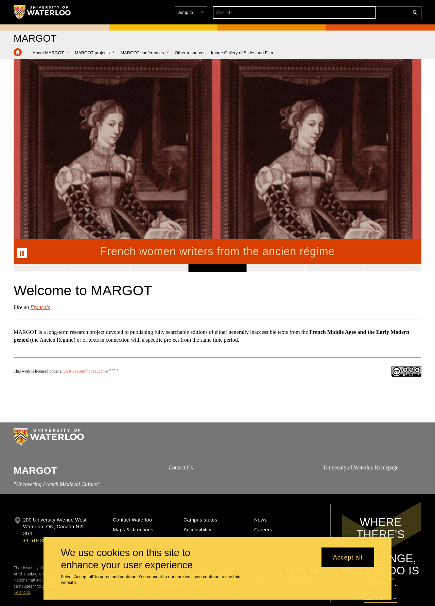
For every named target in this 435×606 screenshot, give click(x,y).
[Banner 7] (392, 268)
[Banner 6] (334, 268)
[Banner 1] (43, 268)
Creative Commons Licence (85, 371)
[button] (366, 12)
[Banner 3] (159, 268)
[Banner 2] (101, 268)
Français (40, 307)
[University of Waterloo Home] (42, 12)
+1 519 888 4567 (42, 540)
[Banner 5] (275, 268)
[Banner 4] (217, 268)
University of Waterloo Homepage (361, 467)
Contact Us (181, 467)
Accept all (348, 557)
